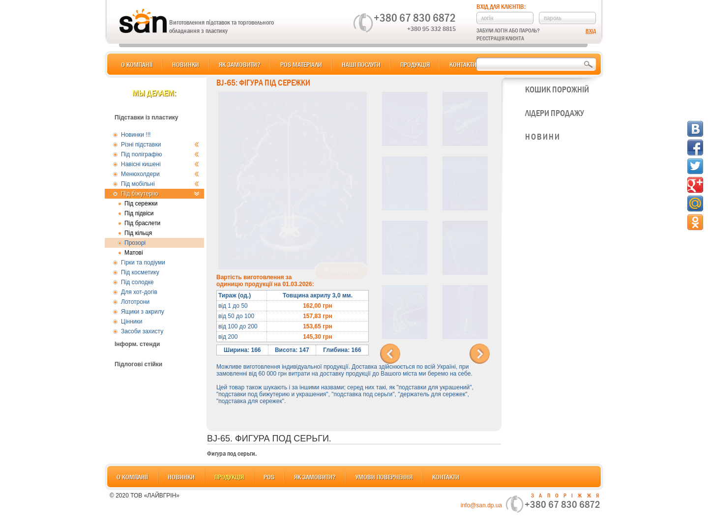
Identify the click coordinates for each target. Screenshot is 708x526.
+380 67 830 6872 (415, 17)
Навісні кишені (160, 164)
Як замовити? (240, 64)
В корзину (341, 271)
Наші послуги (361, 64)
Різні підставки (160, 144)
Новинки (185, 64)
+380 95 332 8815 (431, 28)
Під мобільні (160, 183)
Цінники (131, 321)
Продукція (415, 64)
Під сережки (141, 203)
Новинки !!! (135, 134)
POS (269, 477)
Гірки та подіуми (143, 262)
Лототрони (135, 301)
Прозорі (135, 242)
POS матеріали (301, 64)
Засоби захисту (142, 331)
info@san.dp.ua (481, 505)
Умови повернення (384, 477)
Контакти (462, 64)
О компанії (136, 64)
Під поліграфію (160, 154)
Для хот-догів (139, 292)
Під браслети (142, 223)
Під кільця (138, 233)
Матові (133, 252)
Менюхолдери (160, 174)
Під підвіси (139, 213)
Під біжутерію (160, 193)
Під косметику (140, 272)
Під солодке (137, 282)
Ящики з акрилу (142, 311)
